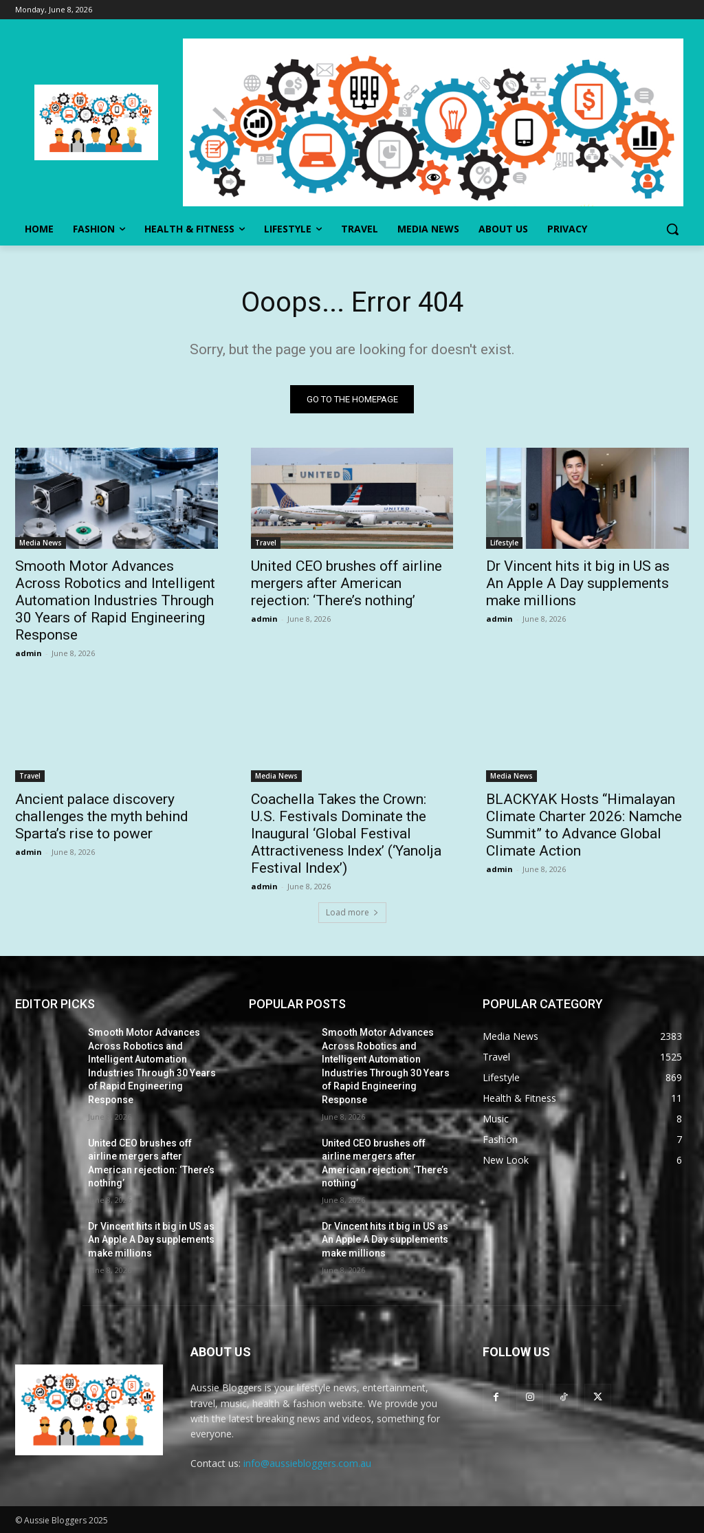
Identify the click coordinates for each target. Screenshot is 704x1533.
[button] (672, 229)
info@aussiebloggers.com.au (307, 1463)
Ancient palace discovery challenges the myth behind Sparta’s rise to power (101, 816)
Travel (265, 543)
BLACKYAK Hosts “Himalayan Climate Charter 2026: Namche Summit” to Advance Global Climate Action (584, 825)
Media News (40, 543)
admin (28, 654)
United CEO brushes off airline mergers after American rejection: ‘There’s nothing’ (346, 583)
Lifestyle (504, 543)
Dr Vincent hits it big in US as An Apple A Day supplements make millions (578, 583)
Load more (352, 912)
